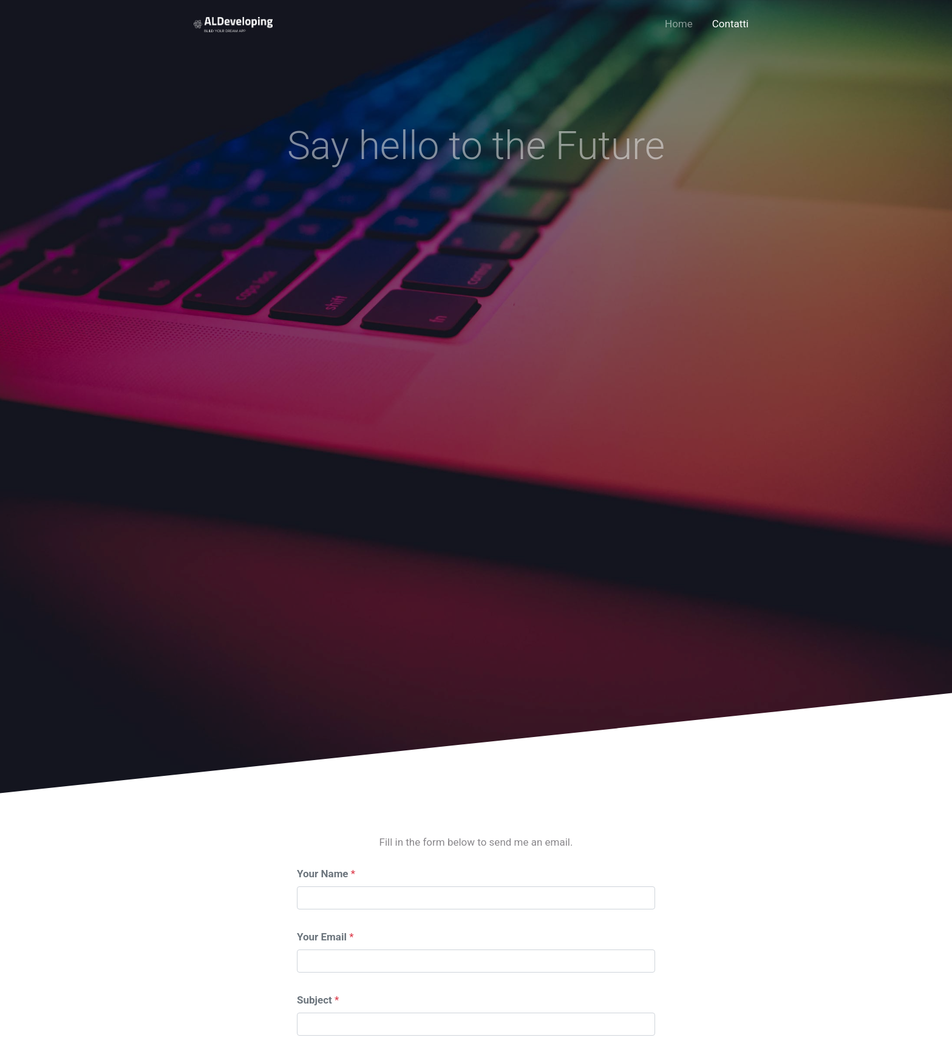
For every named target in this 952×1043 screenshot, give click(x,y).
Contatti (730, 24)
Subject (314, 1000)
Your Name (322, 874)
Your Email (322, 937)
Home (679, 24)
